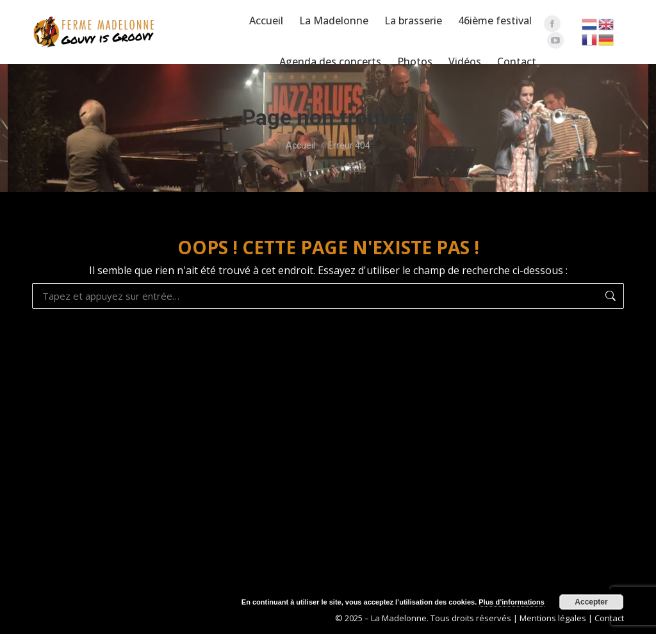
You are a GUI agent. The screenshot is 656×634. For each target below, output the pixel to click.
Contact (609, 618)
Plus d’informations (512, 602)
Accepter (591, 601)
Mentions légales (553, 618)
